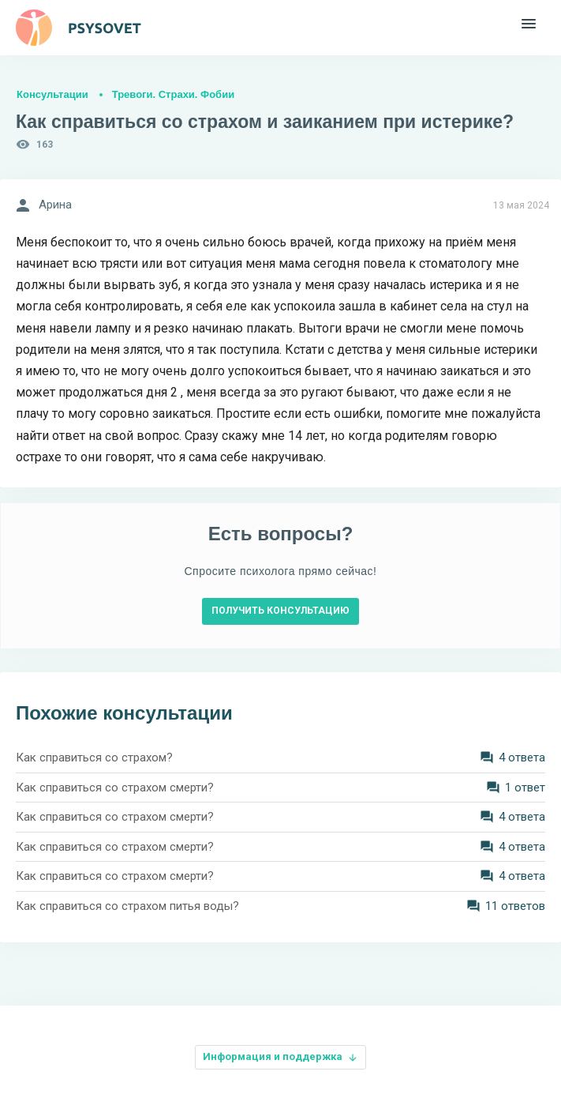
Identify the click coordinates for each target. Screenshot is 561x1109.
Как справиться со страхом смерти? (115, 787)
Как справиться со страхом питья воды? (127, 906)
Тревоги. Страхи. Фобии (173, 94)
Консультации (52, 94)
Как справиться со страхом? (94, 757)
